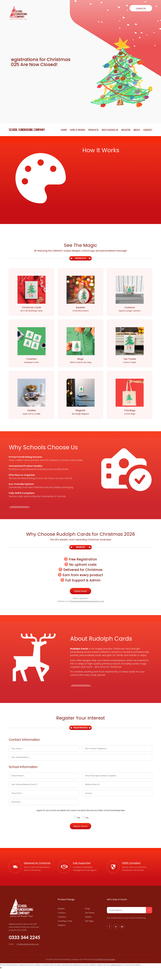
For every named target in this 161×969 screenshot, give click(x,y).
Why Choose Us (110, 130)
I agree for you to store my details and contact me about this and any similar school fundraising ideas (80, 810)
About (137, 130)
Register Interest (80, 591)
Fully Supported (81, 863)
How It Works (77, 130)
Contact (147, 130)
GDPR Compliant (131, 863)
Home (64, 130)
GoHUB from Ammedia (105, 959)
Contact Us (141, 8)
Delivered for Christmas (37, 863)
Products (93, 130)
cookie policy (115, 964)
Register (125, 130)
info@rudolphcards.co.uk (28, 944)
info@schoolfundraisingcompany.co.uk (87, 601)
